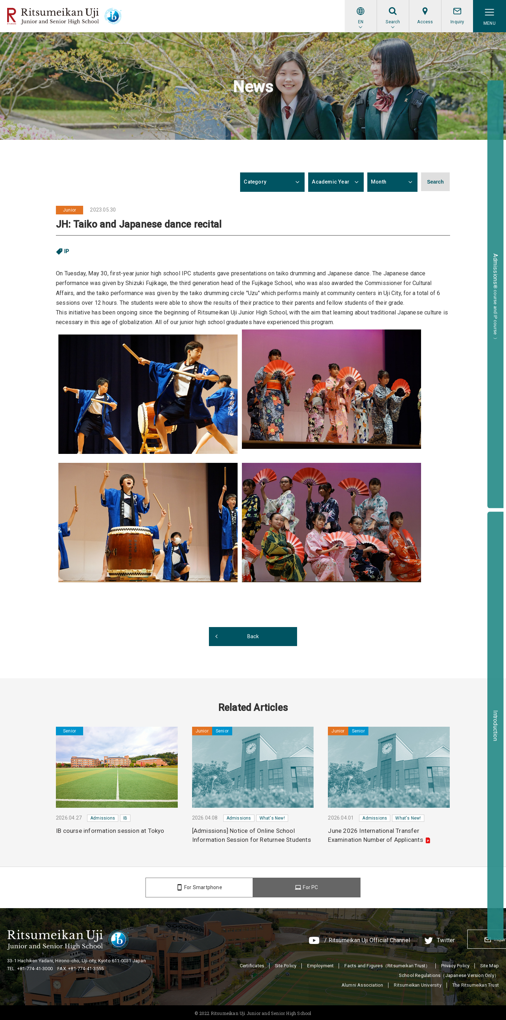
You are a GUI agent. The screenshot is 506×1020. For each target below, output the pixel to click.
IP (66, 251)
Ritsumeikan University (417, 983)
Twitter (406, 940)
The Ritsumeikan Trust (475, 983)
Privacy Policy (455, 964)
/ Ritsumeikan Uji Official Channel (327, 940)
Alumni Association (361, 983)
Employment (320, 964)
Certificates (251, 964)
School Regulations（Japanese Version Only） (449, 973)
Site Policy (285, 964)
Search (435, 182)
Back (253, 636)
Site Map (489, 964)
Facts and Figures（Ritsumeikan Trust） (387, 964)
